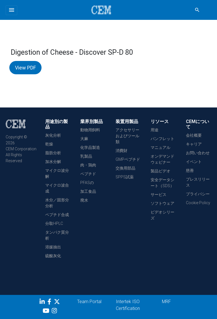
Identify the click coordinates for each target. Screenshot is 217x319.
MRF (166, 301)
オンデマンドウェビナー (162, 159)
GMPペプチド (128, 159)
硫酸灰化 (53, 255)
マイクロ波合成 (57, 188)
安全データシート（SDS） (162, 183)
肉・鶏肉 (88, 165)
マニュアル (160, 147)
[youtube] (47, 311)
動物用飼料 (90, 130)
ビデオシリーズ (162, 215)
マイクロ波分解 (57, 173)
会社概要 (194, 135)
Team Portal (89, 301)
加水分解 (53, 161)
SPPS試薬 (125, 177)
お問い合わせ (198, 153)
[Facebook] (50, 302)
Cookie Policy (198, 202)
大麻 (84, 138)
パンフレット (162, 138)
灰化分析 (53, 135)
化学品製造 (90, 147)
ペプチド (88, 174)
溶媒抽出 (53, 247)
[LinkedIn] (43, 302)
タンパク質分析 (57, 235)
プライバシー (198, 194)
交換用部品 (125, 168)
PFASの (87, 182)
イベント (194, 161)
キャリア (194, 144)
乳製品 (86, 156)
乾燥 (49, 144)
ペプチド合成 (57, 214)
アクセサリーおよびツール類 (127, 136)
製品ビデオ (160, 171)
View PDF (25, 68)
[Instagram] (55, 311)
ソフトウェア (162, 203)
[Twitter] (57, 302)
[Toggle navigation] (11, 10)
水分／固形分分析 (57, 203)
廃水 (84, 200)
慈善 (190, 170)
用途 (155, 130)
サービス (158, 194)
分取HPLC (54, 223)
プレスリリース (198, 182)
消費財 (121, 150)
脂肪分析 (53, 153)
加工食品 (88, 191)
